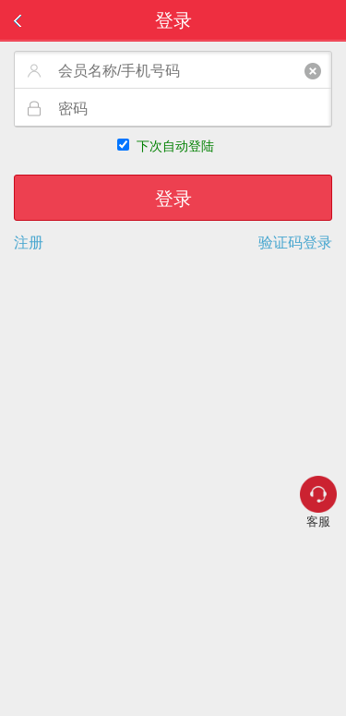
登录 (173, 198)
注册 (28, 243)
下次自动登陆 (175, 146)
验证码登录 (295, 243)
